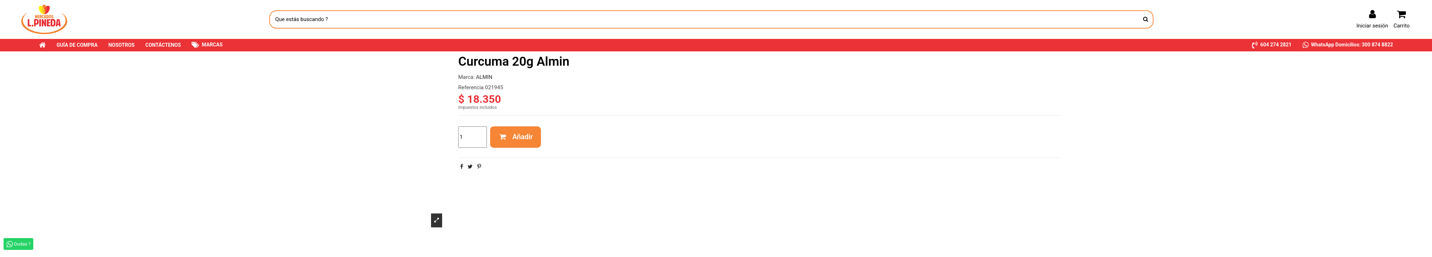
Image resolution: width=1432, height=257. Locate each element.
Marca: (466, 77)
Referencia (471, 87)
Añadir (515, 137)
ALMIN (484, 77)
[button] (1272, 45)
